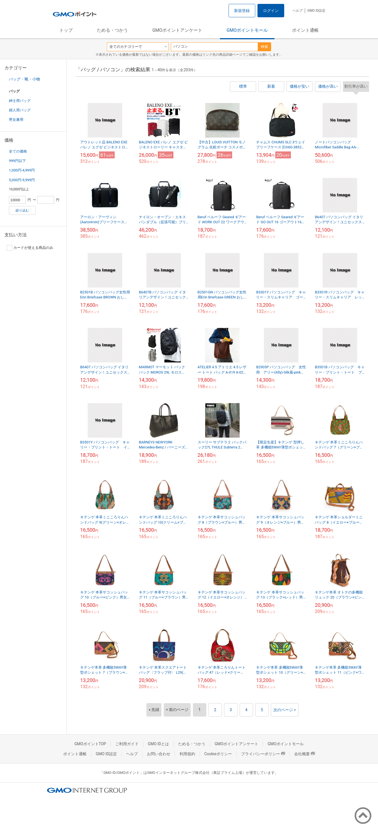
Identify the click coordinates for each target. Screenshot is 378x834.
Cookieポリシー (218, 754)
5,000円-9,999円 (22, 180)
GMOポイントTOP (90, 744)
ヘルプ (298, 11)
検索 (264, 47)
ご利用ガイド (127, 744)
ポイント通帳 (305, 30)
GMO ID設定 (316, 11)
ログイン (271, 10)
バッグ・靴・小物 (24, 79)
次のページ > (284, 710)
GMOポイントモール (247, 30)
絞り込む (22, 210)
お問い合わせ (158, 754)
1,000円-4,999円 (22, 170)
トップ (66, 30)
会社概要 (304, 754)
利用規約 (187, 754)
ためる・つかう (112, 30)
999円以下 (17, 161)
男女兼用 (16, 119)
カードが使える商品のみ (30, 248)
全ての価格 (18, 151)
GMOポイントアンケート (177, 30)
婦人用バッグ (20, 110)
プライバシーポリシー (263, 754)
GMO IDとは (158, 744)
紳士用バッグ (20, 101)
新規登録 (242, 10)
